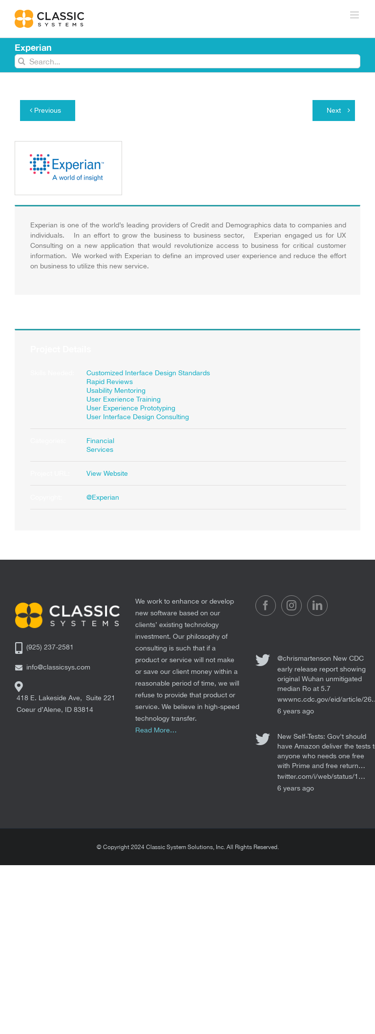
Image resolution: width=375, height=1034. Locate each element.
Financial (100, 441)
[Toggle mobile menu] (355, 15)
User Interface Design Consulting (137, 417)
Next (334, 110)
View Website (107, 473)
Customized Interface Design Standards (148, 373)
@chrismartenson (304, 658)
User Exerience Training (123, 399)
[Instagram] (291, 605)
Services (99, 449)
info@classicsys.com (58, 667)
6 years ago (295, 711)
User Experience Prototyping (130, 408)
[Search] (22, 61)
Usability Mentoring (116, 390)
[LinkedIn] (317, 605)
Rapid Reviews (109, 381)
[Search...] (187, 61)
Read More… (156, 730)
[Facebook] (265, 605)
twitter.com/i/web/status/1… (321, 776)
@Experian (102, 497)
